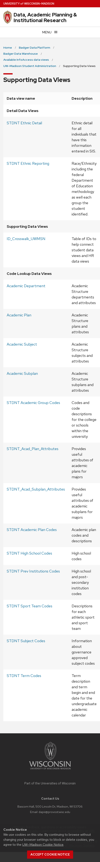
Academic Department (26, 285)
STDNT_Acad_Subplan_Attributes (36, 489)
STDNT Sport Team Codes (29, 606)
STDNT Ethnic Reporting (28, 163)
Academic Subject (22, 344)
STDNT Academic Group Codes (33, 402)
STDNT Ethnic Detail (24, 123)
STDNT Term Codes (24, 675)
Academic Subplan (22, 373)
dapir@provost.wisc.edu (54, 812)
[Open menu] (50, 32)
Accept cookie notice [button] (50, 854)
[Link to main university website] (50, 770)
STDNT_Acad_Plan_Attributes (32, 448)
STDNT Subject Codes (26, 640)
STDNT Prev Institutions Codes (33, 571)
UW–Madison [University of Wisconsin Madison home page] (28, 3)
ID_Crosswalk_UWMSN (26, 238)
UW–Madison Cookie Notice (42, 844)
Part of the (50, 783)
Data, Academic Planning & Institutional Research (45, 17)
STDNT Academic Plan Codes (32, 529)
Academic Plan (19, 315)
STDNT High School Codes (29, 553)
